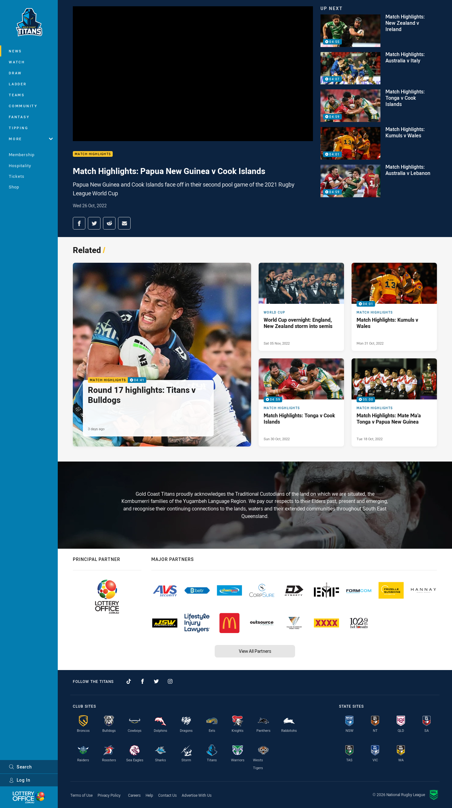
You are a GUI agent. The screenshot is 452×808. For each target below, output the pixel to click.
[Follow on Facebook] (142, 681)
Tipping (18, 127)
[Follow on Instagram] (170, 681)
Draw (15, 73)
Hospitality (20, 165)
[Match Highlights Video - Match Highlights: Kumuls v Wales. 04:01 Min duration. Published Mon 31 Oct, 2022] (394, 307)
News (15, 51)
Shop (14, 187)
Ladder (18, 84)
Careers (134, 795)
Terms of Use (81, 795)
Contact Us (167, 795)
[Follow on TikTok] (128, 681)
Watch (17, 62)
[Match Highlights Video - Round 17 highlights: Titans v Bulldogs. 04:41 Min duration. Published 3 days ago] (162, 354)
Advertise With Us (197, 795)
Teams (17, 94)
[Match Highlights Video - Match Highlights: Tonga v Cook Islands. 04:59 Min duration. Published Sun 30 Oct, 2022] (301, 402)
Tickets (16, 176)
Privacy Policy (109, 795)
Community (23, 105)
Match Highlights (93, 154)
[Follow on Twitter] (156, 681)
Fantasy (19, 116)
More (31, 138)
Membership (22, 154)
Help (149, 795)
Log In (19, 780)
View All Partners (255, 651)
